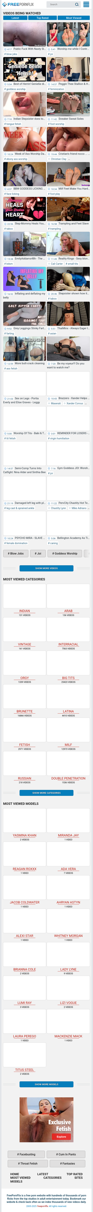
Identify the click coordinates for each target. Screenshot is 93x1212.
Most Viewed (73, 18)
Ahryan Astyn (68, 889)
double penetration (68, 765)
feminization (57, 89)
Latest (15, 18)
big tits (68, 665)
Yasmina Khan (24, 822)
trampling (55, 228)
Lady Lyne (68, 956)
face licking (12, 193)
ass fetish (11, 368)
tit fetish (11, 438)
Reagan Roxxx (24, 856)
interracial (68, 631)
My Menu (86, 4)
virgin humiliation (59, 438)
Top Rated (42, 18)
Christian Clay (58, 159)
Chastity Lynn (58, 508)
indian (24, 598)
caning (54, 543)
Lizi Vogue (68, 990)
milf (68, 732)
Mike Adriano (78, 508)
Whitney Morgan (68, 923)
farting (10, 333)
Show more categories (46, 793)
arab (68, 598)
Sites (79, 1177)
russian (24, 765)
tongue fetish (13, 124)
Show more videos (46, 568)
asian (53, 333)
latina (68, 698)
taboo (9, 228)
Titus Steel (24, 1057)
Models (16, 1181)
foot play (55, 193)
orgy (24, 665)
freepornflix (42, 1206)
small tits (72, 263)
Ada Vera (68, 856)
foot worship (57, 124)
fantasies (68, 1163)
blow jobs (11, 54)
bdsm (9, 263)
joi (51, 54)
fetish (24, 732)
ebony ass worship (16, 159)
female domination (16, 543)
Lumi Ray (24, 990)
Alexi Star (24, 923)
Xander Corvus (74, 403)
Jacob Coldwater (24, 889)
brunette (24, 698)
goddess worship (15, 89)
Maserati (55, 403)
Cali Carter (56, 263)
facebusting (27, 1154)
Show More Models (46, 1084)
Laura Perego (24, 1023)
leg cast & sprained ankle (20, 508)
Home (17, 2)
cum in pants (67, 1154)
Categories (52, 1177)
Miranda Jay (68, 822)
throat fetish (28, 1163)
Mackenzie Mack (68, 1023)
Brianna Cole (24, 956)
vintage (24, 631)
